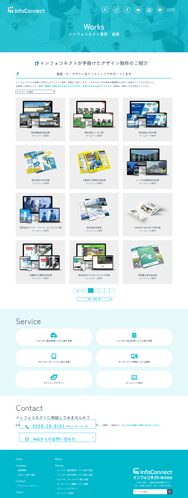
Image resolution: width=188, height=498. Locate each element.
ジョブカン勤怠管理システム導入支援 (54, 339)
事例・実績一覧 (94, 299)
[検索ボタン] (169, 481)
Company (21, 455)
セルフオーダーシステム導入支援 (54, 360)
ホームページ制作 (134, 381)
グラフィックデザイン (54, 381)
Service (59, 455)
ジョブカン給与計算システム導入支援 (134, 339)
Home (19, 449)
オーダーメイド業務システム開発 (134, 360)
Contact (20, 471)
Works (58, 449)
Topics (19, 482)
